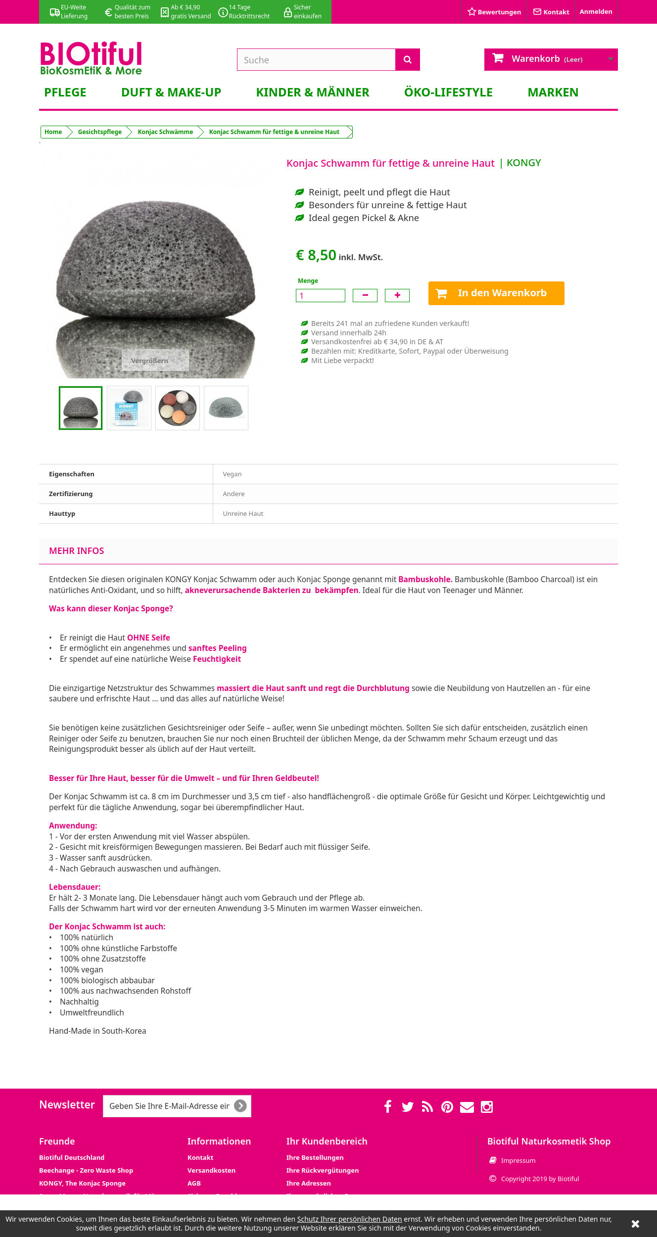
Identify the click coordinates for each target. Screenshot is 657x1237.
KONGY (524, 162)
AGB (194, 1183)
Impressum (518, 1160)
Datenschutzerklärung (224, 1208)
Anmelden (596, 11)
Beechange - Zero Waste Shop (86, 1170)
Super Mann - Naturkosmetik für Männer (104, 1195)
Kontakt (200, 1157)
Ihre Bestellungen (315, 1157)
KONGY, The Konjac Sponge (82, 1183)
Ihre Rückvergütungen (322, 1170)
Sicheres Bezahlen (216, 1195)
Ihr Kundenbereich (327, 1141)
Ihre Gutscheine (311, 1208)
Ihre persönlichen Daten (325, 1195)
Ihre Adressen (308, 1183)
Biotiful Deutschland (71, 1157)
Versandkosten (211, 1170)
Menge (308, 280)
